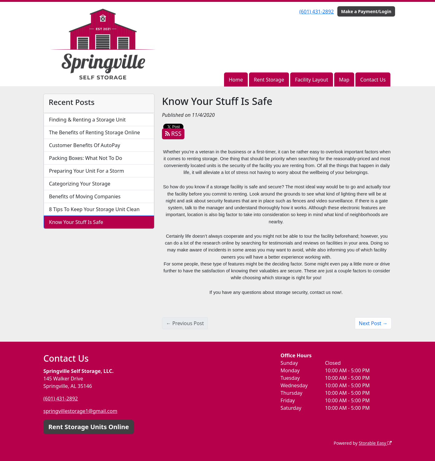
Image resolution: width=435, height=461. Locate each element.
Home (236, 79)
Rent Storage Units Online (88, 427)
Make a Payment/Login (366, 11)
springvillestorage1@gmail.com (80, 411)
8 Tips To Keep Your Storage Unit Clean (94, 209)
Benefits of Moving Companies (84, 196)
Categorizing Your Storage (79, 183)
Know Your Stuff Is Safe (76, 222)
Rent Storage (269, 79)
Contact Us (372, 79)
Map (344, 79)
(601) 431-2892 (316, 11)
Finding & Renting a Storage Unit (87, 119)
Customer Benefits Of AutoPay (84, 145)
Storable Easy (375, 443)
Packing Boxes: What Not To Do (85, 158)
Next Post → (373, 323)
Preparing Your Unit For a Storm (86, 170)
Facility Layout (311, 79)
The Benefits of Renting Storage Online (94, 132)
